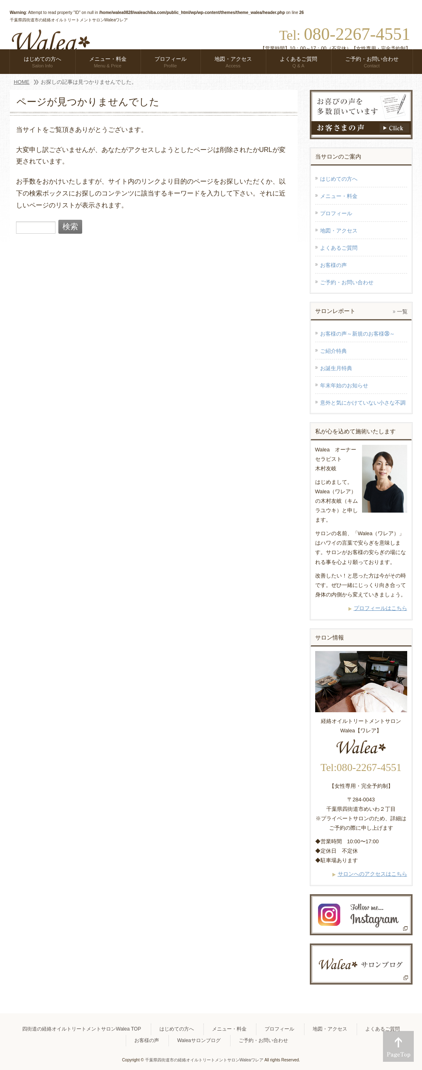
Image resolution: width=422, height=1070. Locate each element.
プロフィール (336, 213)
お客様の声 (333, 265)
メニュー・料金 (338, 196)
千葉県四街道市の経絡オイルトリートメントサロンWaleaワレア (204, 1060)
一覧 (402, 311)
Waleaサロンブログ (199, 1040)
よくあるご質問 (338, 248)
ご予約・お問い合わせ (347, 282)
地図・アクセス (338, 231)
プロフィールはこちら (380, 608)
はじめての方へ (338, 179)
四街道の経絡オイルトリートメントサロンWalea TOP (81, 1029)
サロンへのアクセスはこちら (372, 874)
